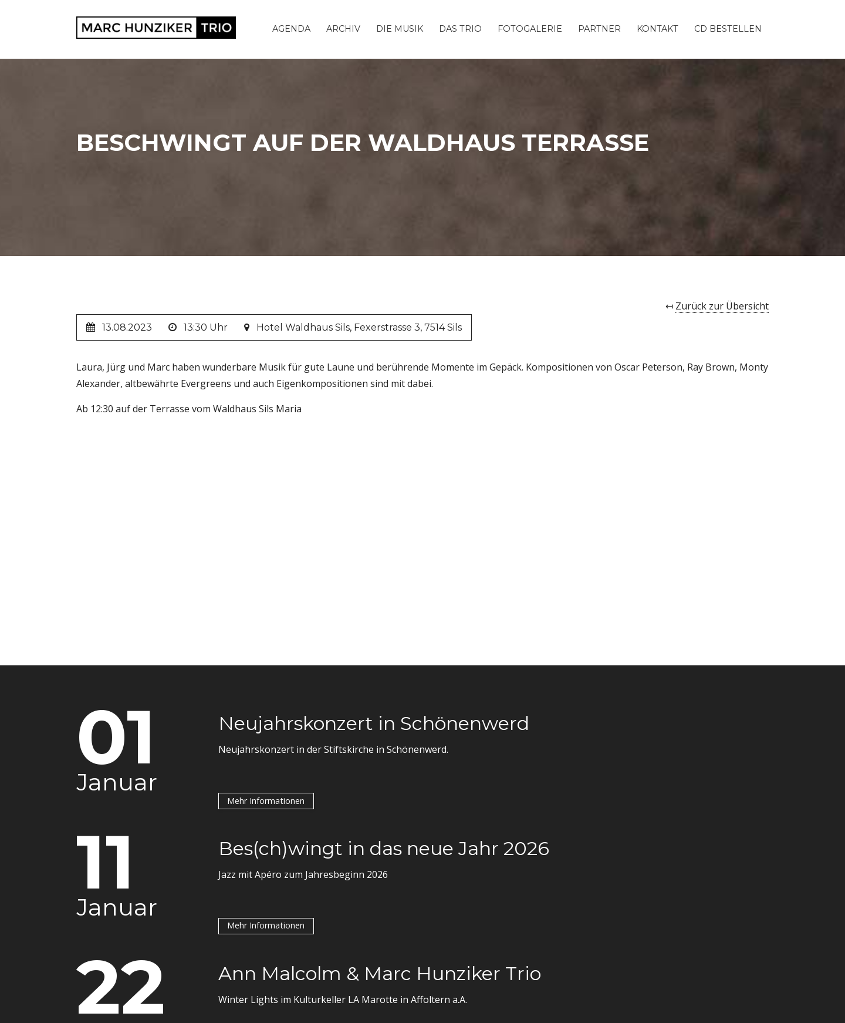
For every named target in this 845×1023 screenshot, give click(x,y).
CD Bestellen (728, 28)
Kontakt (657, 28)
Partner (599, 28)
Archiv (343, 28)
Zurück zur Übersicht (722, 306)
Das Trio (460, 28)
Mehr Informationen (266, 800)
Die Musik (399, 28)
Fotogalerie (530, 28)
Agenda (291, 28)
